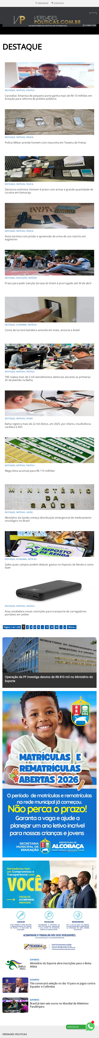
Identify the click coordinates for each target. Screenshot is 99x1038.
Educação (21, 277)
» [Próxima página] (64, 627)
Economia (21, 324)
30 (56, 627)
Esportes (34, 959)
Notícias (20, 90)
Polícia (29, 137)
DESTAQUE (10, 90)
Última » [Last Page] (72, 627)
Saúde (29, 418)
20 (52, 627)
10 (47, 627)
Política (30, 90)
